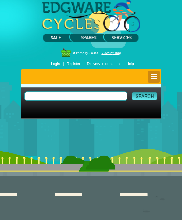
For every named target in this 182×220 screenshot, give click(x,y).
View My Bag (111, 53)
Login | (57, 64)
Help (130, 64)
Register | (75, 64)
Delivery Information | (105, 64)
